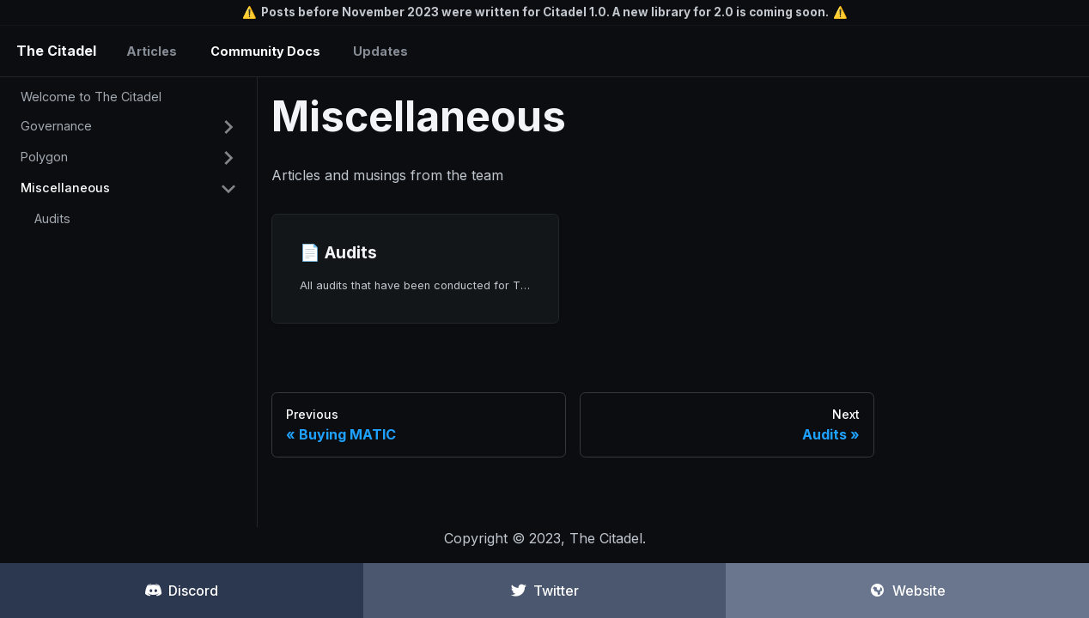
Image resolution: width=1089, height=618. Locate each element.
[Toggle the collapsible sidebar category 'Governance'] (228, 127)
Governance (56, 125)
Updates (380, 51)
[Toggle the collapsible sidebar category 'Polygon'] (228, 158)
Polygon (44, 156)
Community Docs (265, 51)
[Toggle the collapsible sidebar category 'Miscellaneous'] (228, 189)
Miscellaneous (65, 187)
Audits (52, 218)
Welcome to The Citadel (91, 96)
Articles (151, 51)
